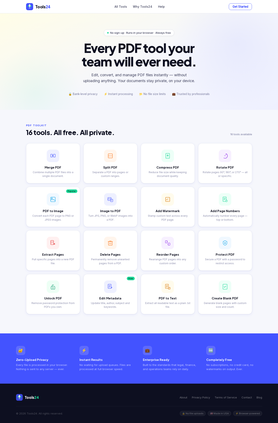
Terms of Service (226, 397)
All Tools (120, 6)
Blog (259, 397)
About (183, 397)
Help (161, 6)
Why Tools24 (142, 6)
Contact (247, 397)
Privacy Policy (201, 397)
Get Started (240, 6)
